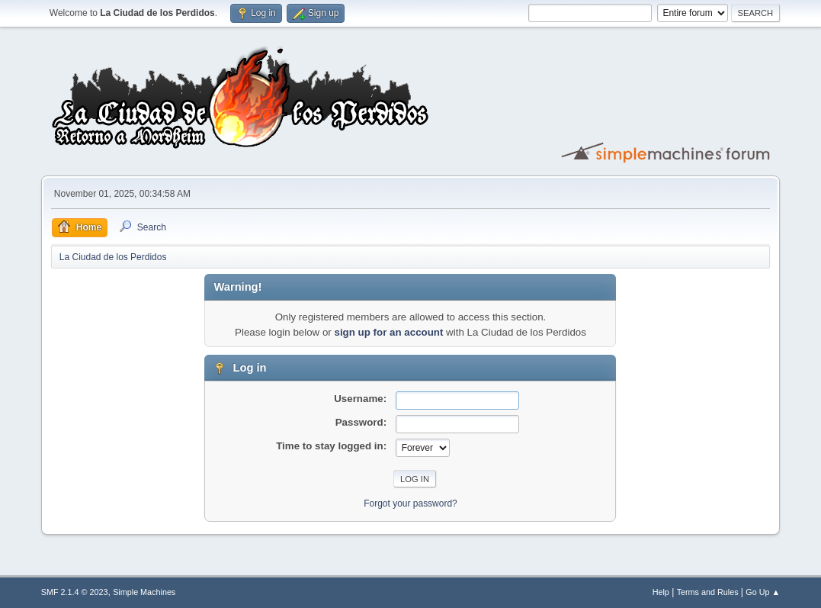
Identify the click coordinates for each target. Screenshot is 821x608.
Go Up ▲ (763, 592)
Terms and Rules (708, 592)
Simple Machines (144, 592)
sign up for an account (389, 332)
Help (661, 592)
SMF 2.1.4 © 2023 (74, 592)
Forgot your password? (410, 503)
